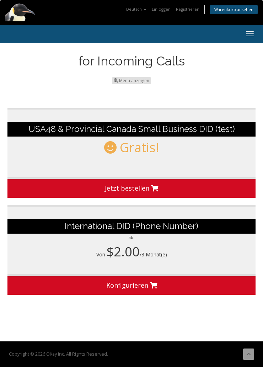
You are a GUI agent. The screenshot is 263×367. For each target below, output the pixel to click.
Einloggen (161, 9)
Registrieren (187, 9)
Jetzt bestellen (131, 188)
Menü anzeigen (131, 81)
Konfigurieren (131, 285)
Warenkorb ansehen (233, 9)
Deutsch (136, 9)
